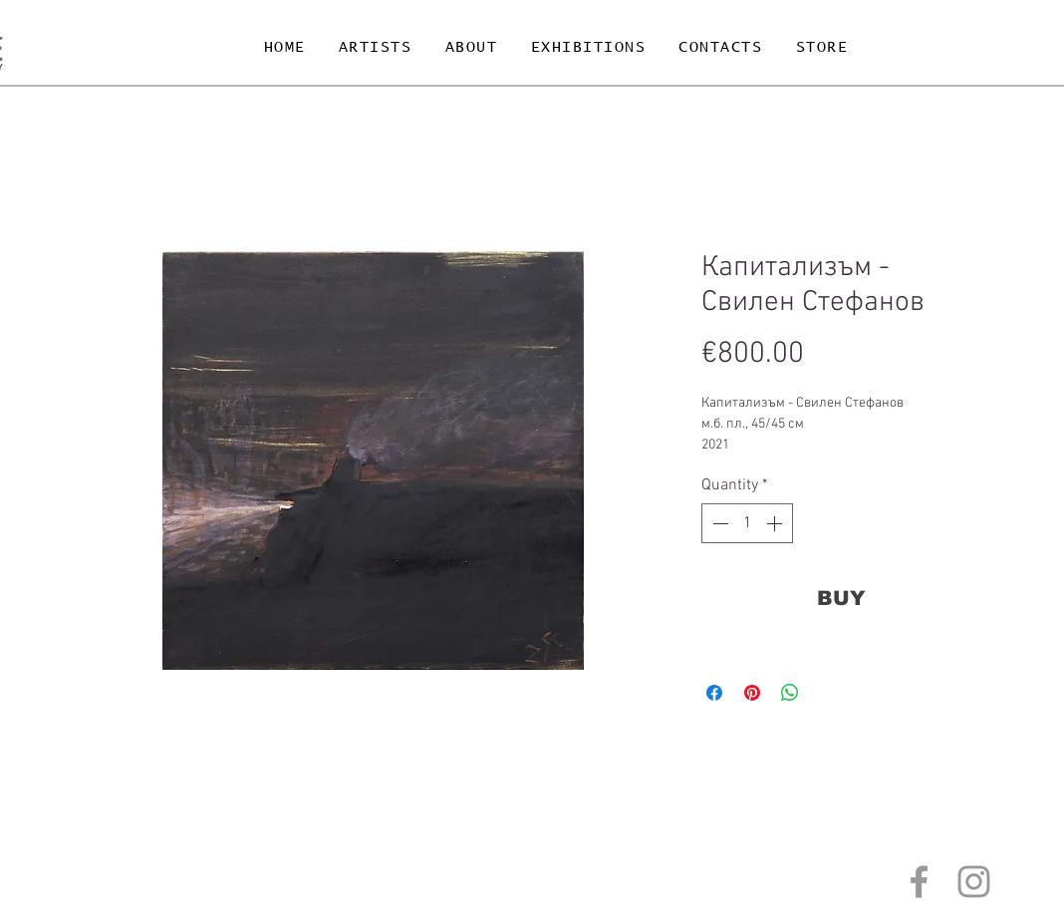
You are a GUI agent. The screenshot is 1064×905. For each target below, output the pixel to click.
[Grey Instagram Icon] (973, 881)
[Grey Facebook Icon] (919, 881)
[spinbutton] (747, 523)
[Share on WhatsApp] (790, 693)
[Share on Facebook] (714, 693)
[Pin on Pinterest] (752, 693)
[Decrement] (718, 523)
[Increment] (776, 523)
